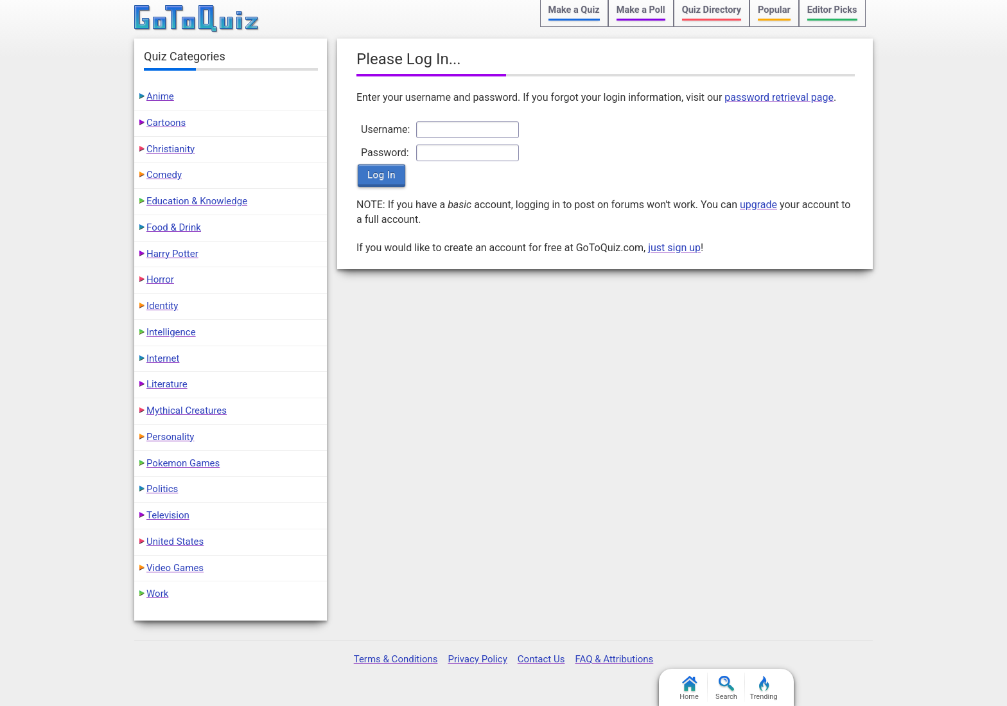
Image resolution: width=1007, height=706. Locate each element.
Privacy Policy (477, 659)
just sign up (674, 248)
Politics (162, 489)
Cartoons (166, 122)
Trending (764, 688)
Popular (774, 9)
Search (726, 688)
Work (157, 593)
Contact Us (541, 659)
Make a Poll (641, 9)
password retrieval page (779, 97)
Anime (160, 96)
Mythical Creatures (186, 410)
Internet (162, 358)
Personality (170, 437)
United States (175, 541)
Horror (160, 279)
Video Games (175, 568)
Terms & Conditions (396, 659)
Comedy (164, 175)
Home (689, 688)
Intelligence (171, 332)
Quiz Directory (711, 9)
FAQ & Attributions (614, 659)
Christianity (170, 149)
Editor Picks (832, 9)
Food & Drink (173, 227)
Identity (162, 306)
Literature (167, 384)
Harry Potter (172, 254)
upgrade (758, 205)
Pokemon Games (183, 463)
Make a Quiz (574, 9)
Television (167, 515)
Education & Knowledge (196, 201)
